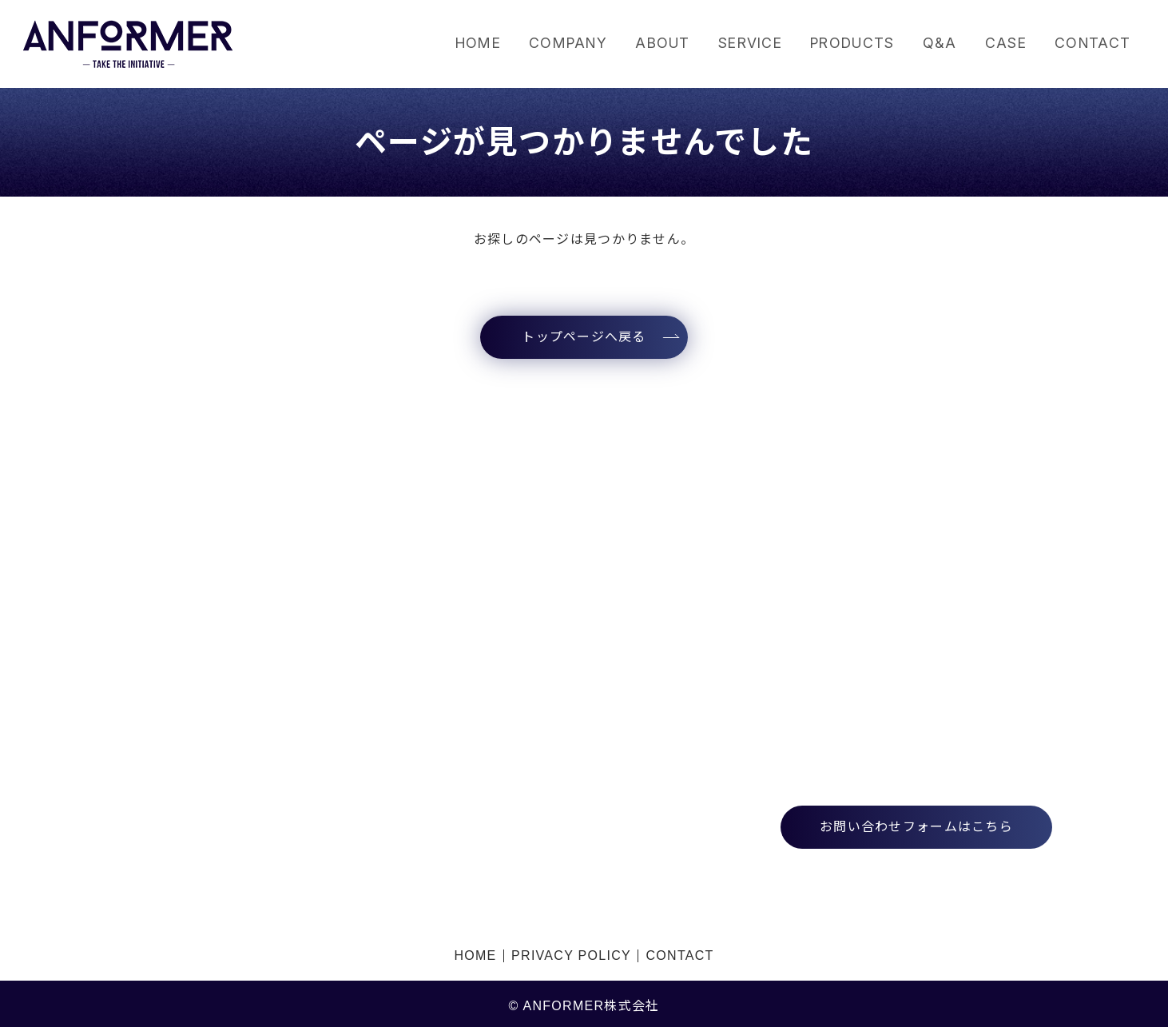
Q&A (935, 43)
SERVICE (737, 43)
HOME (453, 43)
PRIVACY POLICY (571, 953)
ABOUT (645, 43)
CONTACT (1091, 43)
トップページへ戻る (584, 337)
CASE (1002, 43)
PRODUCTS (844, 43)
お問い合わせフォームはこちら (916, 827)
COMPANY (548, 43)
